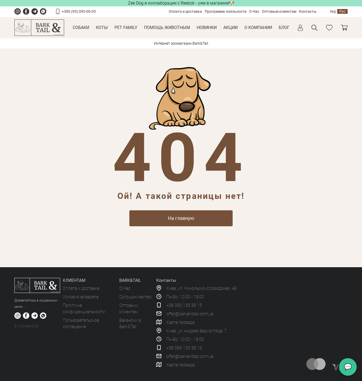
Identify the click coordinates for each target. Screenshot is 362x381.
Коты (102, 27)
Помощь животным (167, 27)
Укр (333, 11)
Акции (230, 27)
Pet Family (125, 27)
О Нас (254, 11)
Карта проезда (180, 322)
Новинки (207, 27)
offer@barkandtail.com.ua (189, 313)
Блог (284, 27)
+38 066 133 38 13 (184, 347)
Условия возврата (80, 296)
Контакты (307, 11)
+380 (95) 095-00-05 (79, 11)
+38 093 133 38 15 (184, 305)
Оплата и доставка (185, 11)
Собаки (81, 27)
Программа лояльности (225, 11)
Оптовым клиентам (279, 11)
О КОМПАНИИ (258, 27)
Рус (342, 11)
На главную (181, 218)
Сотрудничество (135, 296)
